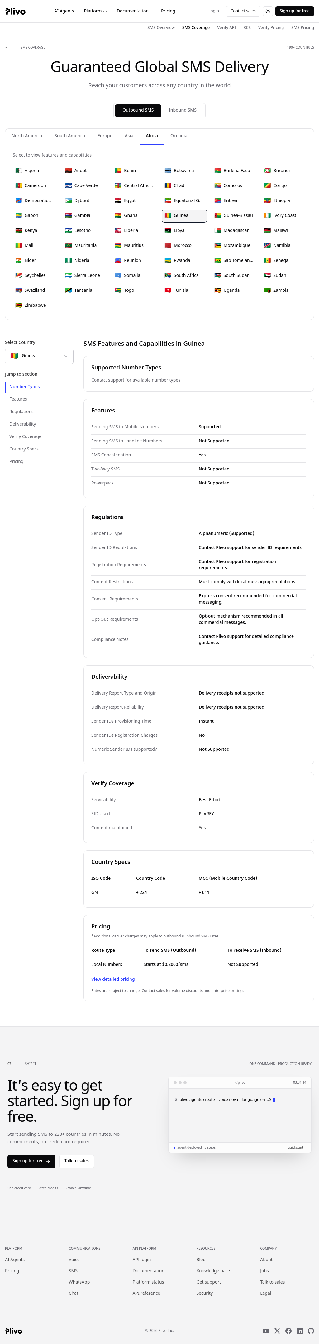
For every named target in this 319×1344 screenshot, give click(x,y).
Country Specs (24, 449)
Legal (265, 1294)
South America (70, 136)
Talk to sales (76, 1161)
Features (18, 399)
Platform (95, 11)
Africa (152, 136)
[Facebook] (288, 1331)
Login (213, 11)
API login (142, 1260)
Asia (129, 136)
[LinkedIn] (300, 1331)
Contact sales (243, 11)
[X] (277, 1331)
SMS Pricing (302, 28)
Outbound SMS (138, 110)
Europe (105, 136)
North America (27, 136)
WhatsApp (79, 1282)
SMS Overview (161, 28)
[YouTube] (266, 1331)
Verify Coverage (25, 437)
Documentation (133, 11)
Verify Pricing (271, 28)
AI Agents (64, 11)
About (266, 1260)
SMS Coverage (196, 28)
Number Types (24, 387)
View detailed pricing (113, 980)
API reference (146, 1294)
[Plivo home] (15, 11)
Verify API (226, 28)
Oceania (178, 136)
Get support (208, 1282)
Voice (74, 1260)
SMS (73, 1271)
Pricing (168, 11)
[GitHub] (311, 1331)
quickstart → (297, 1147)
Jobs (264, 1271)
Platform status (148, 1282)
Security (204, 1294)
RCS (247, 28)
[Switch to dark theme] (268, 11)
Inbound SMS (183, 110)
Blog (201, 1260)
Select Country (20, 343)
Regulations (21, 412)
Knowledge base (213, 1271)
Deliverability (22, 424)
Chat (73, 1294)
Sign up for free (295, 11)
